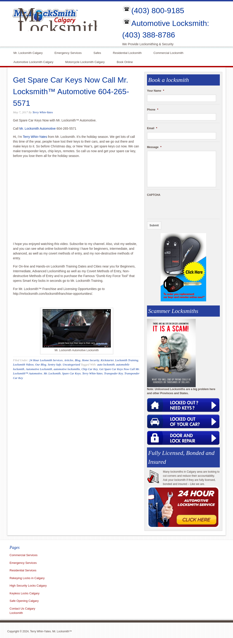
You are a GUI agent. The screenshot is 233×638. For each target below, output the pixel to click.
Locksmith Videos (23, 364)
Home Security (90, 360)
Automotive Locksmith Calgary (33, 61)
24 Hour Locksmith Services (46, 360)
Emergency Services (68, 52)
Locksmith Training (126, 360)
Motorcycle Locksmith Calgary (85, 62)
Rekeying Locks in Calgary (27, 578)
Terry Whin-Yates (43, 112)
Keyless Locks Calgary (25, 593)
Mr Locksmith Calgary (60, 28)
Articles (68, 360)
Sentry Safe (54, 364)
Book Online (125, 61)
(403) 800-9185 (157, 10)
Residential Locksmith (127, 52)
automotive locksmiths (67, 369)
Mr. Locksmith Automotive (37, 128)
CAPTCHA (153, 195)
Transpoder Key (113, 373)
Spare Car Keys (71, 373)
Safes (97, 52)
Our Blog (40, 364)
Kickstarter (107, 360)
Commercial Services (24, 555)
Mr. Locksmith (52, 373)
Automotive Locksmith (39, 369)
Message (154, 147)
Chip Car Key (89, 369)
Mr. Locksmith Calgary (28, 52)
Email (152, 128)
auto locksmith (105, 364)
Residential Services (23, 570)
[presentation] (181, 208)
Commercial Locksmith (168, 52)
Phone (152, 109)
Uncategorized (71, 364)
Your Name (155, 90)
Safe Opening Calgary (24, 601)
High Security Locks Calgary (28, 585)
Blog (78, 360)
